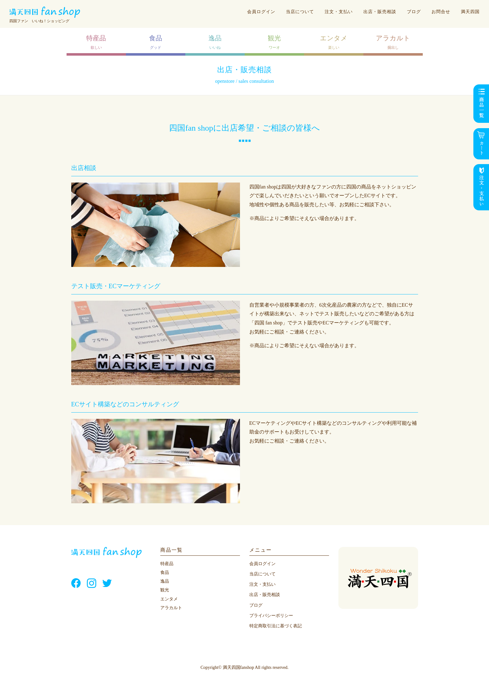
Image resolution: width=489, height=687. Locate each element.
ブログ (414, 11)
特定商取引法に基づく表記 (275, 626)
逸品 (164, 581)
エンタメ (169, 599)
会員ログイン (261, 11)
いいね (215, 42)
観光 (164, 590)
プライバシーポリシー (271, 615)
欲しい (96, 42)
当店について (300, 11)
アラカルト (171, 607)
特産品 (166, 563)
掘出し (393, 42)
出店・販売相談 (379, 11)
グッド (155, 42)
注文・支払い (339, 11)
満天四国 (470, 11)
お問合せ (441, 11)
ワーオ (274, 42)
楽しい (333, 42)
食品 (164, 572)
